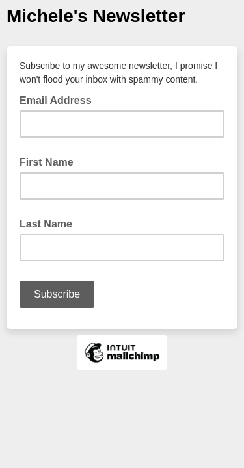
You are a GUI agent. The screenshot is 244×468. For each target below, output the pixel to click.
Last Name (46, 223)
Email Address (60, 99)
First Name (47, 162)
